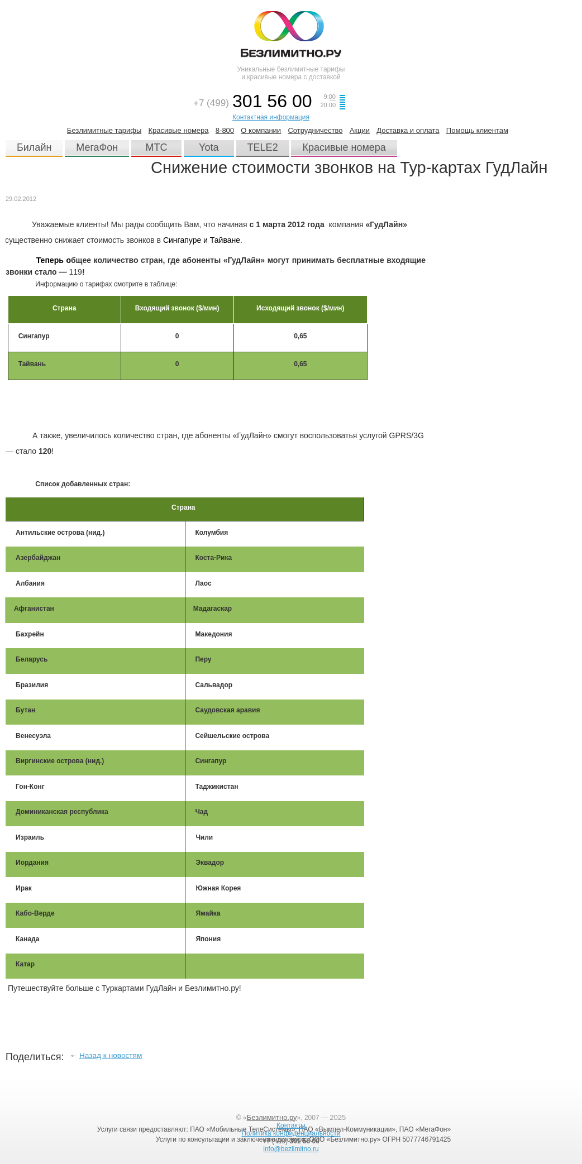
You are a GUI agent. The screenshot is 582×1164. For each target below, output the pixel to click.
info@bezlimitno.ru (291, 1149)
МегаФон (97, 147)
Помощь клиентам (477, 130)
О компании (261, 130)
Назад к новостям (110, 1055)
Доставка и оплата (407, 130)
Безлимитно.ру (272, 1117)
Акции (360, 130)
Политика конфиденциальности (290, 1133)
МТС (157, 147)
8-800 (225, 130)
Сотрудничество (315, 130)
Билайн (34, 147)
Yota (208, 147)
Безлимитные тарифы (104, 130)
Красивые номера (179, 130)
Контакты (291, 1125)
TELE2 (262, 147)
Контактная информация (270, 117)
